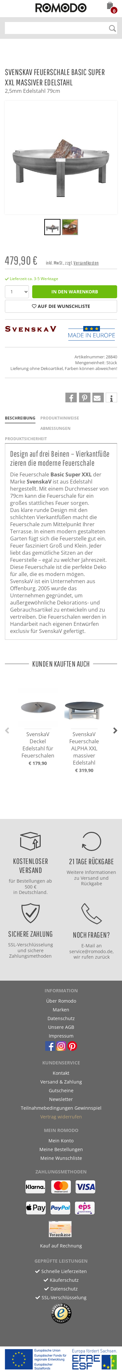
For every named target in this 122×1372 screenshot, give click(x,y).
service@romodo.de (91, 951)
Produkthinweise (59, 418)
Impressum (61, 1036)
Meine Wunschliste (61, 1158)
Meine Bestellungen (61, 1149)
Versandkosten (86, 263)
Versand (90, 878)
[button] (110, 6)
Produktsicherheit (26, 438)
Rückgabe (91, 883)
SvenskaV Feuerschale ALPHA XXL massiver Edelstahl (84, 748)
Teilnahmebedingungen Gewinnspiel (61, 1108)
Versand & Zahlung (61, 1082)
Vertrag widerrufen (61, 1117)
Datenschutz (61, 1018)
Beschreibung (20, 418)
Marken (61, 1010)
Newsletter (61, 1099)
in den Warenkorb (74, 292)
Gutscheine (61, 1090)
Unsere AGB (61, 1027)
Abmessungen (55, 428)
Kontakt (61, 1073)
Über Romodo (61, 1001)
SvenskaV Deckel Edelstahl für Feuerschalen (37, 745)
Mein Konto (61, 1141)
